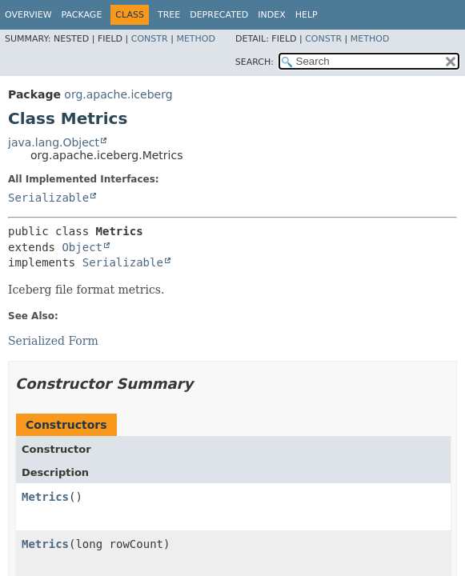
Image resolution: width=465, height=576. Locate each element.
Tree (169, 15)
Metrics (45, 496)
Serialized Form (53, 340)
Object (82, 247)
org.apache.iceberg (118, 94)
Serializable (48, 197)
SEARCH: (254, 62)
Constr (149, 39)
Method (195, 39)
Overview (28, 15)
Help (306, 15)
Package (82, 15)
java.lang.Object (53, 142)
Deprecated (219, 15)
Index (271, 15)
